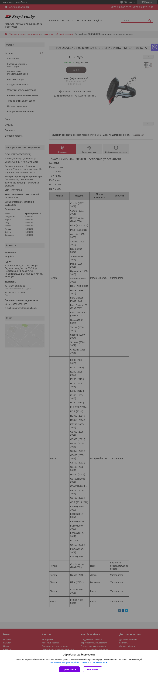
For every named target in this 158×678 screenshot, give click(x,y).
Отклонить (92, 669)
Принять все (69, 669)
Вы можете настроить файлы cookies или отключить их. (77, 662)
